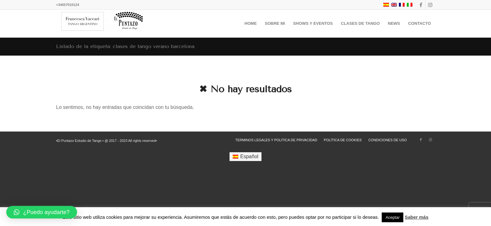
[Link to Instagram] (430, 4)
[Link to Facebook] (420, 4)
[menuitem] (250, 23)
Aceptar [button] (392, 217)
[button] (41, 212)
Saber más (416, 217)
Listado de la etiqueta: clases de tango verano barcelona (125, 46)
